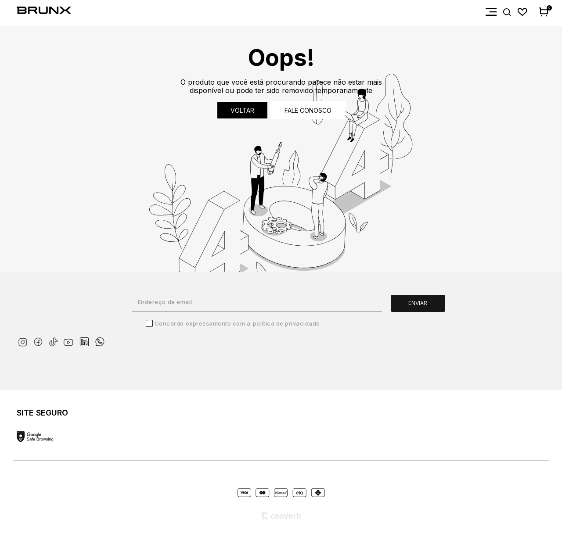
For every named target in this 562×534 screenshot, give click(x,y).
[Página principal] (35, 12)
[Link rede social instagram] (24, 340)
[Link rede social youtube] (71, 338)
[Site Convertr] (281, 516)
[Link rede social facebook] (39, 340)
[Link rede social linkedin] (87, 338)
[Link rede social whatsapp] (99, 337)
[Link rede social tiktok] (55, 340)
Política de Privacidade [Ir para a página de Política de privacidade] (286, 323)
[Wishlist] (523, 12)
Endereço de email (165, 301)
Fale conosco (308, 110)
